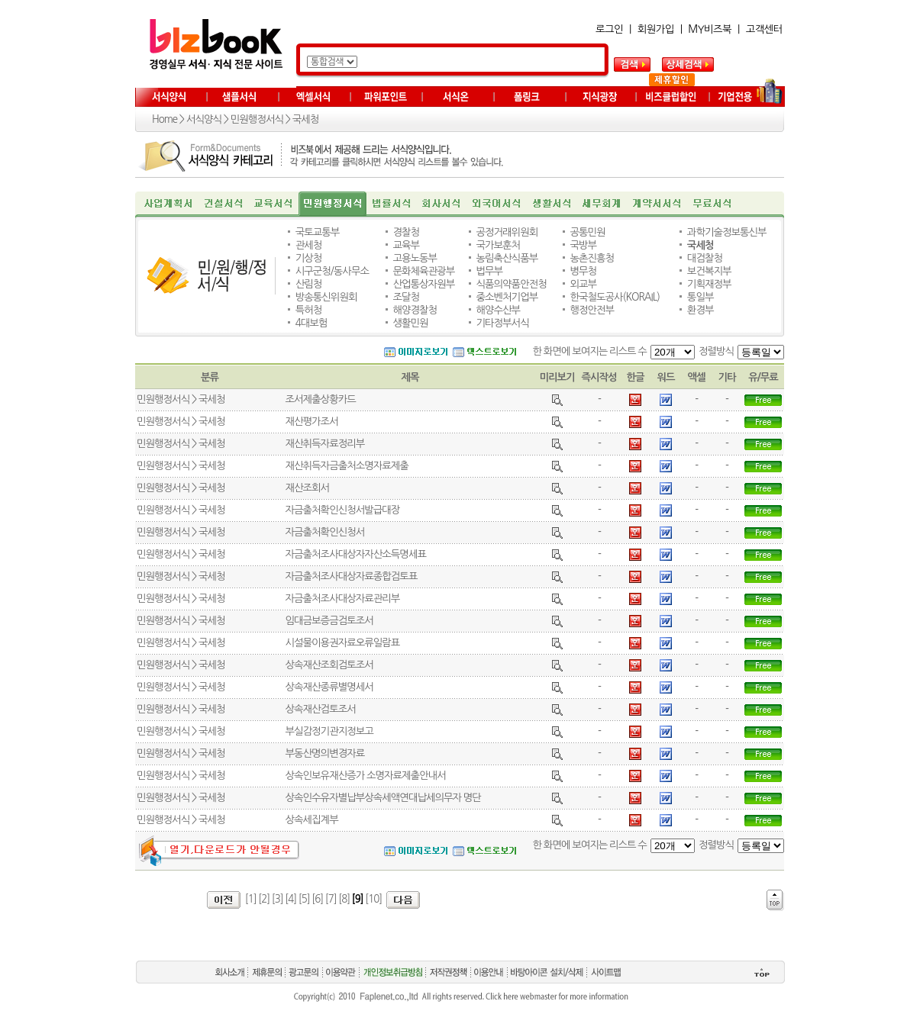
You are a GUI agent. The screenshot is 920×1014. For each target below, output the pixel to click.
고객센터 (764, 29)
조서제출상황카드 (320, 399)
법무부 (489, 271)
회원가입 (656, 29)
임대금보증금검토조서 (329, 621)
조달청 (405, 297)
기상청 (308, 258)
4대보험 (311, 323)
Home (164, 119)
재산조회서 (307, 488)
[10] (373, 899)
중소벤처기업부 (507, 297)
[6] (317, 899)
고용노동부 (414, 258)
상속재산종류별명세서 (329, 687)
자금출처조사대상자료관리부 (342, 599)
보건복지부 (709, 271)
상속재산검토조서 (320, 709)
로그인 (609, 29)
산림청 (308, 284)
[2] (264, 899)
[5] (304, 899)
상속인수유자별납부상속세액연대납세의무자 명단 (382, 798)
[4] (290, 899)
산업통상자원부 (423, 284)
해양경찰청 (414, 310)
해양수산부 (498, 310)
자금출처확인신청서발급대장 (342, 510)
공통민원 (587, 232)
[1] (251, 899)
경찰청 (405, 232)
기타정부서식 (502, 323)
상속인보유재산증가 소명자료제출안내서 (365, 776)
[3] (277, 899)
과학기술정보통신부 (727, 232)
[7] (331, 899)
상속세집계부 (311, 820)
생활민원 (410, 323)
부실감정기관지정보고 (329, 731)
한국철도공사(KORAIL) (615, 297)
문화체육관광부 (423, 271)
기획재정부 (709, 284)
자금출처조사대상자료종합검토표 (351, 576)
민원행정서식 (257, 119)
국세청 (305, 119)
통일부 (700, 297)
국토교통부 (317, 232)
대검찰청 (704, 258)
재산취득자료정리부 (324, 444)
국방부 (583, 245)
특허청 (308, 310)
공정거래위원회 (507, 232)
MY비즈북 (709, 29)
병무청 (583, 271)
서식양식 (203, 119)
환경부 (700, 310)
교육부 (405, 245)
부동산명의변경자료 (324, 753)
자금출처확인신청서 (324, 532)
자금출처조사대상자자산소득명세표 (355, 554)
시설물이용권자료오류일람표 (342, 643)
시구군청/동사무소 (332, 271)
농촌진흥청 (592, 258)
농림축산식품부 (507, 258)
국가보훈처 (498, 245)
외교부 (583, 284)
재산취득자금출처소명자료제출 (346, 466)
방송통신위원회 (326, 297)
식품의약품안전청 (511, 284)
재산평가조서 (311, 422)
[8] (344, 899)
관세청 (308, 245)
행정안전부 (592, 310)
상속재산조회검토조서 (329, 665)
